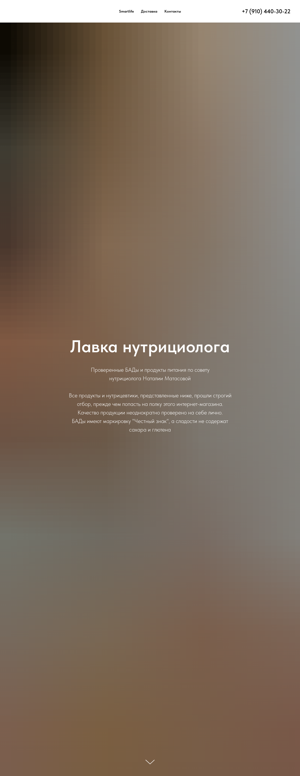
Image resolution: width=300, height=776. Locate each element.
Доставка (149, 11)
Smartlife (126, 11)
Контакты (172, 11)
